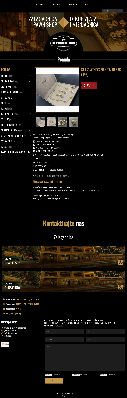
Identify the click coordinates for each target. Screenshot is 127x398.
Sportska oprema (11, 130)
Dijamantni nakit (11, 92)
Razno (6, 146)
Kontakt (88, 4)
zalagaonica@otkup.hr (14, 313)
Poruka (85, 357)
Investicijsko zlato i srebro (15, 153)
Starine (6, 119)
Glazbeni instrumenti (13, 135)
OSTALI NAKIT (8, 97)
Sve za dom (8, 141)
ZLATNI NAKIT (9, 86)
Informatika (9, 114)
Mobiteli (7, 75)
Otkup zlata (72, 4)
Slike (5, 103)
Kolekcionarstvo (11, 125)
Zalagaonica (55, 4)
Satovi (6, 108)
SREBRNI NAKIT (9, 81)
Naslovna (39, 4)
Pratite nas (20, 308)
